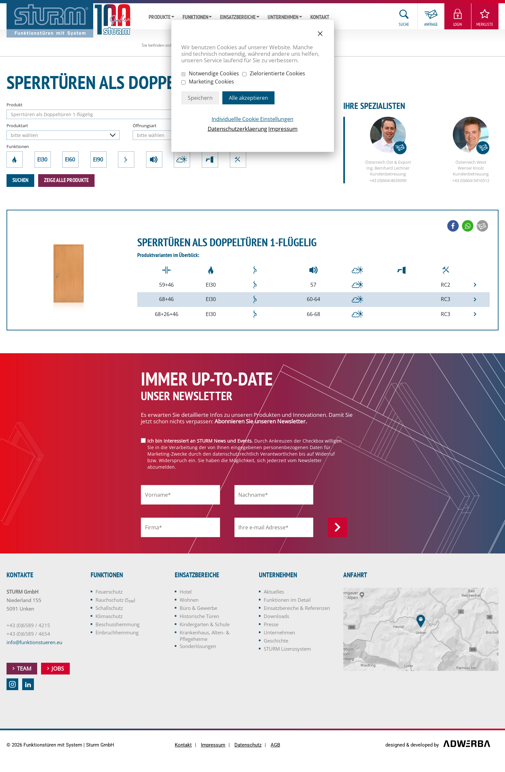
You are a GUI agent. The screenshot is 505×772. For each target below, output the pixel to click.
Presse (271, 624)
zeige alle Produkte (66, 180)
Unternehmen (283, 17)
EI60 (70, 159)
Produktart (17, 126)
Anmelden (337, 527)
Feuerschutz (15, 159)
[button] (453, 226)
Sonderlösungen (198, 646)
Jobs (58, 668)
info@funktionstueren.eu (34, 642)
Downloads (276, 616)
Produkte (160, 17)
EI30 (43, 159)
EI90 (98, 159)
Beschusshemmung (209, 159)
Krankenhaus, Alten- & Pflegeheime (205, 635)
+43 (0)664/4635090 (388, 181)
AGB (275, 745)
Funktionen (195, 17)
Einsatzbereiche (238, 17)
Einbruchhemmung (237, 159)
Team (24, 668)
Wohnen (189, 600)
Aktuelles (274, 591)
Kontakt (319, 17)
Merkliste (484, 24)
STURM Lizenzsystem (287, 648)
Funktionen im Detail (287, 600)
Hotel (186, 591)
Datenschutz (247, 745)
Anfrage (431, 24)
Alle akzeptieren (248, 97)
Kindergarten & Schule (205, 624)
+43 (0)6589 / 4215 (28, 625)
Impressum (283, 128)
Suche (404, 24)
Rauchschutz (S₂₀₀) (126, 159)
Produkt (14, 105)
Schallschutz (154, 159)
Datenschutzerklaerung (237, 128)
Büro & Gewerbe (198, 608)
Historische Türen (199, 616)
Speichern (200, 97)
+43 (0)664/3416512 (470, 181)
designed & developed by (412, 745)
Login (457, 24)
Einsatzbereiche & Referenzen (297, 608)
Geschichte (276, 640)
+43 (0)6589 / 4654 (28, 633)
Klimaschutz (182, 159)
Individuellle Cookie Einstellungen (252, 119)
